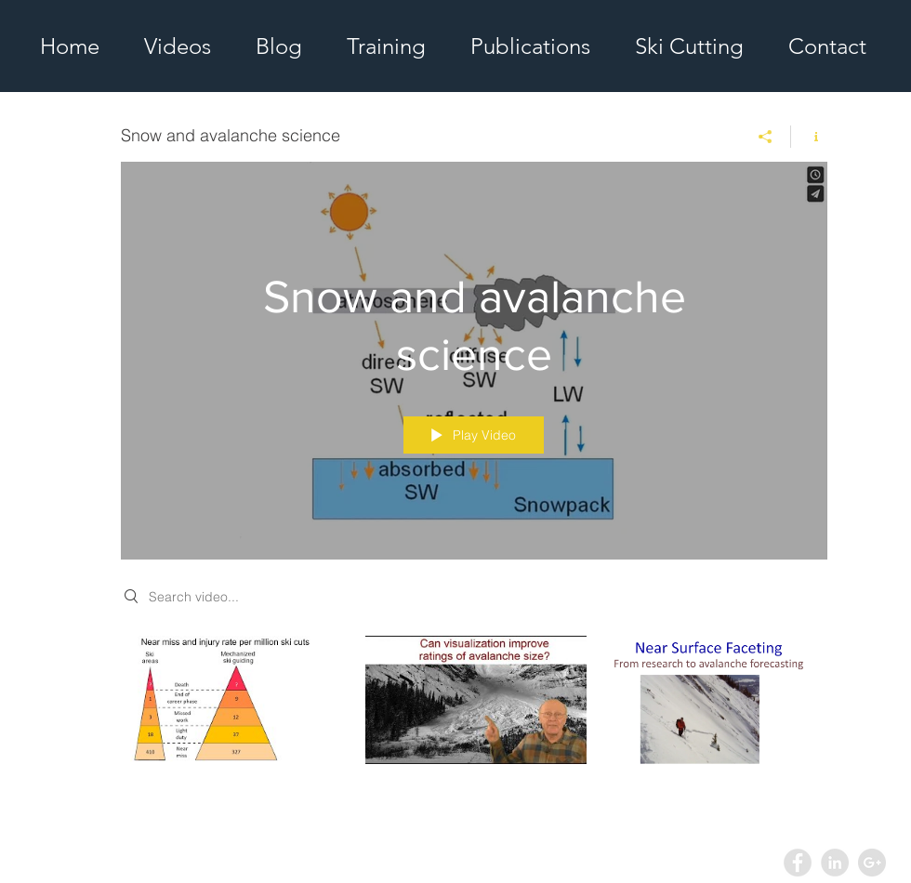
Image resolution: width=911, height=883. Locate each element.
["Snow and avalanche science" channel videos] (474, 713)
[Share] (765, 136)
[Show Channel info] (809, 136)
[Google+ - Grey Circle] (872, 862)
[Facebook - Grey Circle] (798, 862)
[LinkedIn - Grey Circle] (835, 862)
